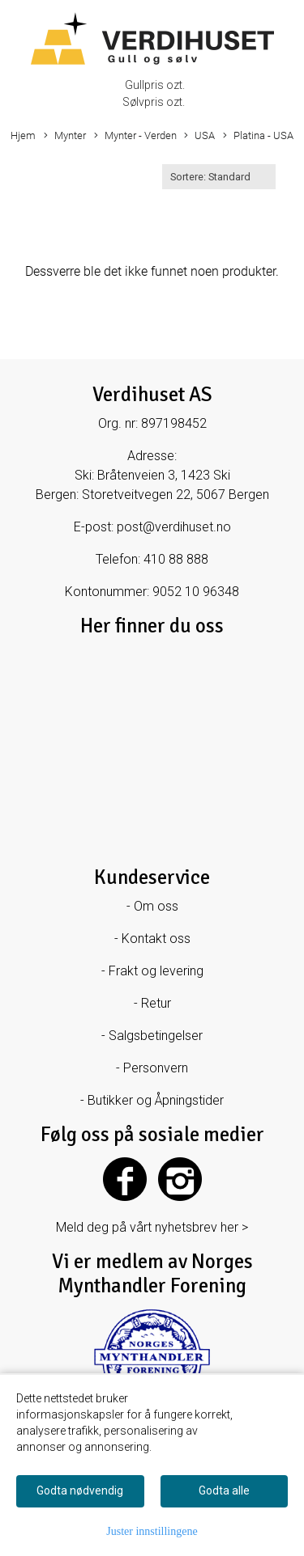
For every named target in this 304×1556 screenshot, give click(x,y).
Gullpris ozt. (155, 84)
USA (199, 136)
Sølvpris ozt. (153, 101)
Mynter (65, 136)
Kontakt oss (156, 938)
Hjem (23, 135)
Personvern (155, 1068)
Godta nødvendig (79, 1490)
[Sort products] (219, 176)
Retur (156, 1003)
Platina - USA (258, 136)
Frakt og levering (156, 971)
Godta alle (224, 1490)
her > (234, 1227)
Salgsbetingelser (156, 1035)
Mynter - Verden (135, 136)
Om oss (156, 906)
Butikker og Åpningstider (156, 1100)
